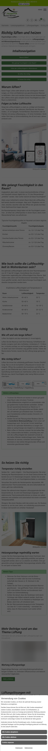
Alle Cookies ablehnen (9, 737)
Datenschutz (29, 748)
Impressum (19, 748)
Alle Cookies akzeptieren (10, 732)
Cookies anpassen (8, 742)
